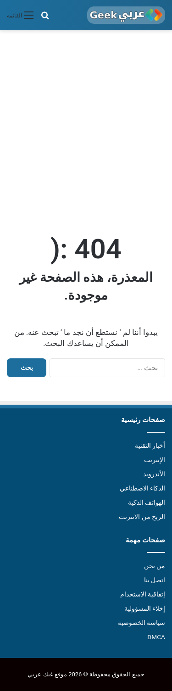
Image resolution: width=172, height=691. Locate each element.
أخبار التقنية (150, 445)
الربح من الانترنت (142, 516)
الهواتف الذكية (146, 502)
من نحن (154, 565)
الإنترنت (154, 459)
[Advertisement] (86, 130)
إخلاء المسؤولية (144, 608)
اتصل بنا (154, 580)
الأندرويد (154, 474)
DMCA (156, 637)
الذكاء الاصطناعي (142, 488)
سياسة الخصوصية (141, 622)
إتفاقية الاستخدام (142, 594)
